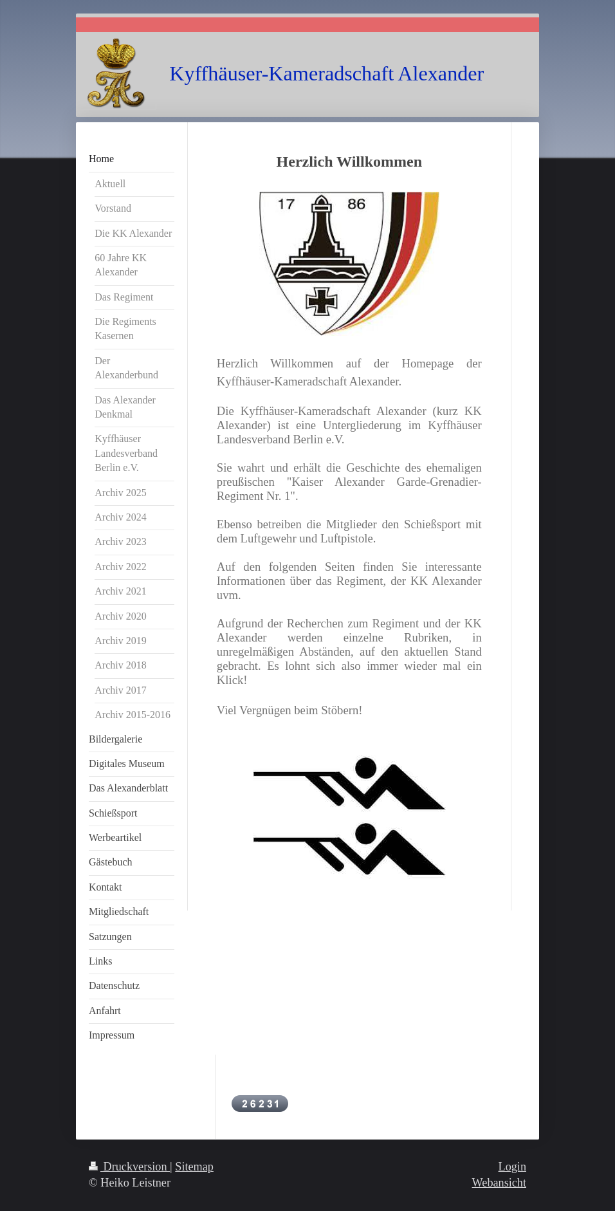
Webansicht (499, 1182)
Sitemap (194, 1166)
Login (512, 1166)
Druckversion (129, 1166)
